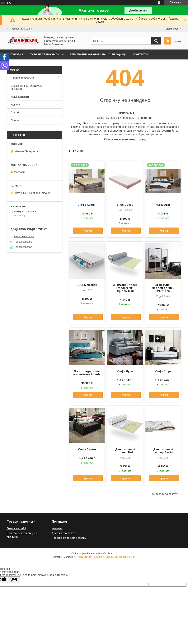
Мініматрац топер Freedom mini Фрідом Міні (125, 288)
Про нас (16, 120)
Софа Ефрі (163, 371)
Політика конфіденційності (120, 557)
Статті (15, 112)
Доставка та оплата (25, 64)
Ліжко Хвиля (87, 204)
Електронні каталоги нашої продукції (97, 54)
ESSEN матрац (87, 284)
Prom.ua (112, 553)
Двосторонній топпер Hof (125, 451)
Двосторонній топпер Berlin (163, 451)
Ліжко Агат (163, 204)
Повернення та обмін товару (69, 537)
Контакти (140, 54)
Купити (88, 230)
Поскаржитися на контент (90, 557)
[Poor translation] (14, 579)
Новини (15, 104)
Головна (16, 54)
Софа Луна (125, 371)
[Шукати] (156, 41)
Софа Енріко (87, 449)
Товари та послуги (44, 54)
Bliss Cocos (125, 204)
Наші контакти (20, 96)
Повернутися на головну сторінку (125, 139)
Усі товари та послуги (165, 493)
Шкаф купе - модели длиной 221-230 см (163, 288)
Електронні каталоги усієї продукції (27, 87)
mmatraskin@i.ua (24, 236)
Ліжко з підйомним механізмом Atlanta (87, 373)
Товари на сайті (16, 528)
